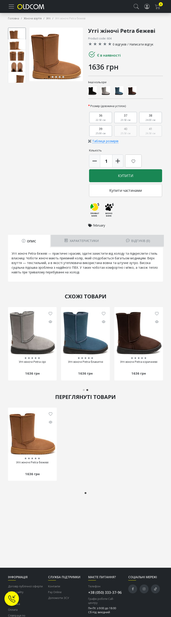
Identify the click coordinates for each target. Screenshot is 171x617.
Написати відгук (141, 47)
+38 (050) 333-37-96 (105, 595)
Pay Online (55, 595)
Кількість (95, 154)
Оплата (13, 613)
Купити (125, 179)
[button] (136, 8)
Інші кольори (97, 85)
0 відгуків (119, 47)
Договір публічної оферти (25, 589)
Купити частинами (125, 193)
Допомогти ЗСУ (58, 601)
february (99, 228)
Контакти (54, 589)
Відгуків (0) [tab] (138, 244)
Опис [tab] (29, 244)
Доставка (14, 607)
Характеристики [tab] (81, 244)
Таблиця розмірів (105, 144)
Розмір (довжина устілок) (108, 109)
